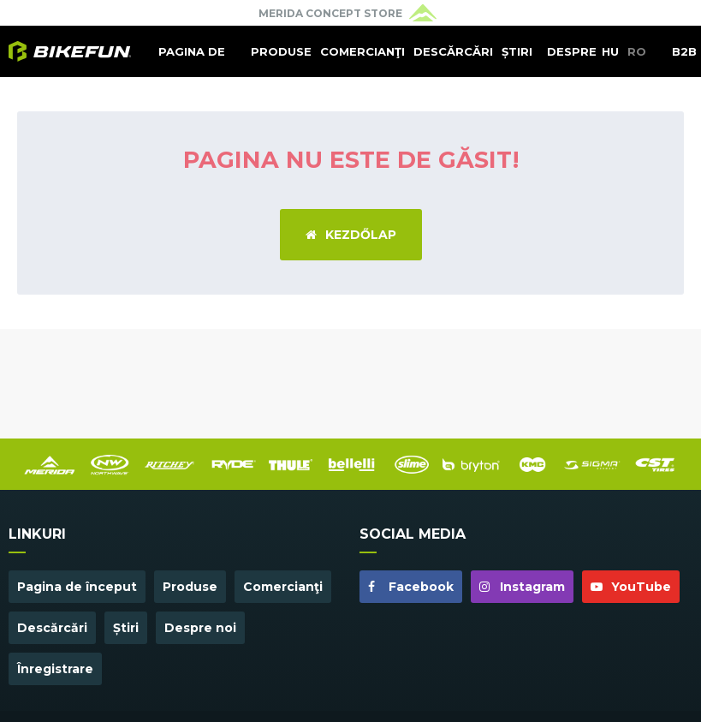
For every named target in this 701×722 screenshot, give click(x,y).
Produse (281, 51)
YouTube (631, 586)
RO (636, 51)
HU (610, 51)
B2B (684, 51)
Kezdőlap (351, 234)
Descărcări (453, 51)
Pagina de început (191, 61)
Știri (517, 51)
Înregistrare (55, 669)
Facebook (411, 586)
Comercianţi (362, 51)
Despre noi (572, 61)
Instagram (522, 586)
